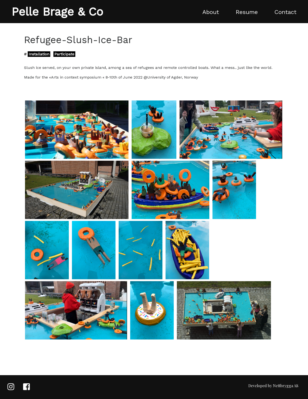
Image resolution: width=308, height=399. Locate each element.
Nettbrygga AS (285, 385)
